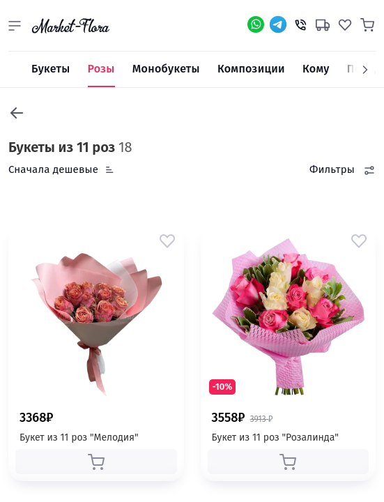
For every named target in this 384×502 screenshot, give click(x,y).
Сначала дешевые (53, 169)
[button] (14, 26)
